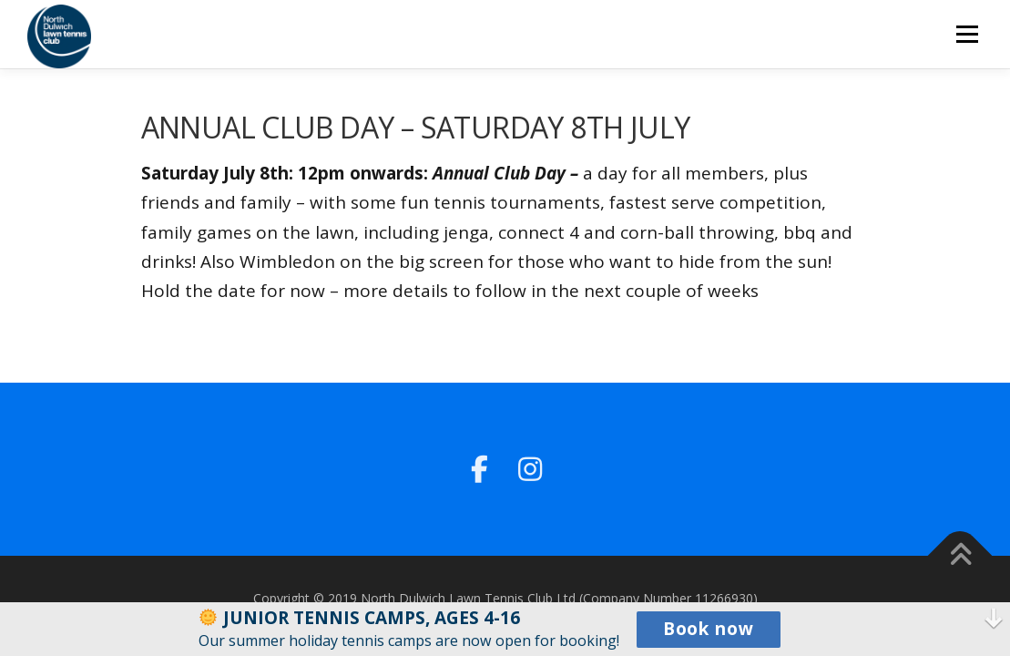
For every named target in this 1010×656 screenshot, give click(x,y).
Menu (967, 34)
